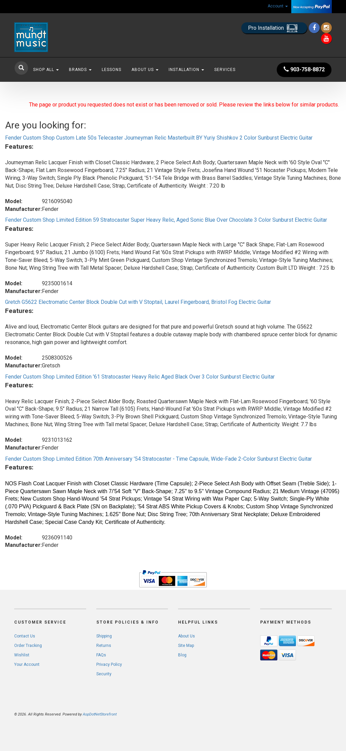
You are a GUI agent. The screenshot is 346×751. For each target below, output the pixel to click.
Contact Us (24, 636)
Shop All (46, 69)
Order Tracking (28, 645)
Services (225, 69)
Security (104, 674)
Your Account (27, 664)
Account (278, 6)
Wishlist (21, 655)
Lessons (111, 69)
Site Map (186, 645)
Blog (182, 655)
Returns (103, 645)
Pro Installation (274, 28)
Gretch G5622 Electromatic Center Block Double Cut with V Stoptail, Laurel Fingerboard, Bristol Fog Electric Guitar (138, 302)
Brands (80, 69)
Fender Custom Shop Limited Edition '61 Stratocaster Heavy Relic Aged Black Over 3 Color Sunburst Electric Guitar (140, 376)
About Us (144, 69)
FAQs (101, 655)
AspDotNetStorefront (100, 714)
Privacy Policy (109, 664)
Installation (186, 69)
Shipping (104, 636)
